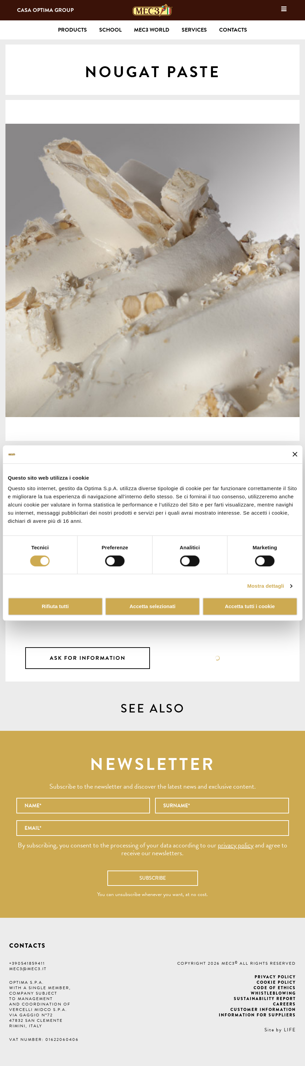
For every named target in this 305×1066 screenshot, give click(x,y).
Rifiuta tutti (55, 606)
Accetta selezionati (152, 606)
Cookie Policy (276, 982)
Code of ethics (275, 988)
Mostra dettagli (265, 586)
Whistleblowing (273, 993)
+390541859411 (27, 963)
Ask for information (87, 658)
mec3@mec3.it (28, 969)
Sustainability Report (265, 999)
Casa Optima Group (45, 10)
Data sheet (217, 658)
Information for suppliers (257, 1015)
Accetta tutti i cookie (250, 606)
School (110, 30)
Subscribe (152, 878)
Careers (284, 1004)
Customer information (263, 1010)
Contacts (233, 30)
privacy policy (236, 845)
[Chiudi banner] (294, 454)
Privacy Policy (275, 977)
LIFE (290, 1029)
